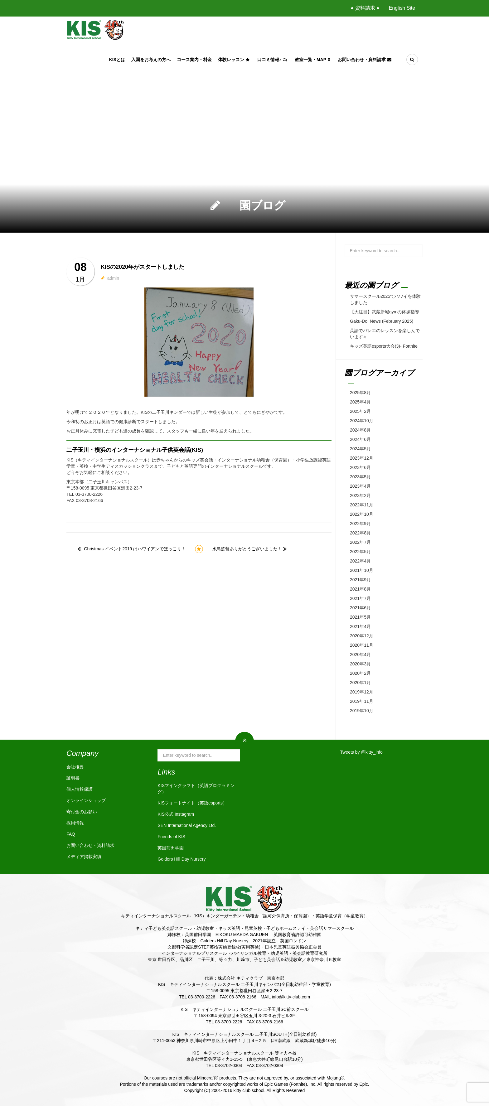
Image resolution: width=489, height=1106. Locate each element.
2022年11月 (361, 504)
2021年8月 (360, 589)
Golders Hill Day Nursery (181, 859)
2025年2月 (360, 411)
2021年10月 (361, 570)
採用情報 (75, 822)
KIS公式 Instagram (175, 814)
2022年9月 (360, 523)
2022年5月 (360, 551)
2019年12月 (361, 691)
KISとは (117, 59)
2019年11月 (361, 701)
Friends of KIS (171, 836)
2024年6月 (360, 439)
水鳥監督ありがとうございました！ (247, 548)
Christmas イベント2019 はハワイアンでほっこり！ (135, 548)
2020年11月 (361, 645)
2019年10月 (361, 710)
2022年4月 (360, 560)
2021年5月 (360, 617)
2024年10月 (361, 420)
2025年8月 (360, 392)
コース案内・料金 (194, 59)
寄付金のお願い (81, 811)
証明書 (73, 777)
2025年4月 (360, 401)
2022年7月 (360, 542)
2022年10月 (361, 514)
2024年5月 (360, 448)
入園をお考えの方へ (151, 59)
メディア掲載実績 (83, 856)
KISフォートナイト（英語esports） (192, 802)
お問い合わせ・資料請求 (365, 59)
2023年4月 (360, 486)
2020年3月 (360, 663)
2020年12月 (361, 635)
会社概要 (75, 766)
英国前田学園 (170, 847)
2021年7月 (360, 598)
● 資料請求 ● (365, 8)
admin (113, 278)
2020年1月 (360, 682)
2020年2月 (360, 673)
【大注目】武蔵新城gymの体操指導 (384, 311)
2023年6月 (360, 467)
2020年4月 (360, 654)
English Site (402, 8)
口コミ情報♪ (272, 59)
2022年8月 (360, 532)
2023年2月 (360, 495)
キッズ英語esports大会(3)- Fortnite (384, 346)
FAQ (70, 834)
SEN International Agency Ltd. (186, 825)
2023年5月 (360, 476)
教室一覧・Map (313, 59)
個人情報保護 (79, 789)
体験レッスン (234, 59)
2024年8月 (360, 429)
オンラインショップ (86, 800)
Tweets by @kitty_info (361, 752)
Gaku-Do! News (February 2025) (381, 321)
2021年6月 (360, 607)
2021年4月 (360, 626)
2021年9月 (360, 579)
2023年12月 (361, 458)
